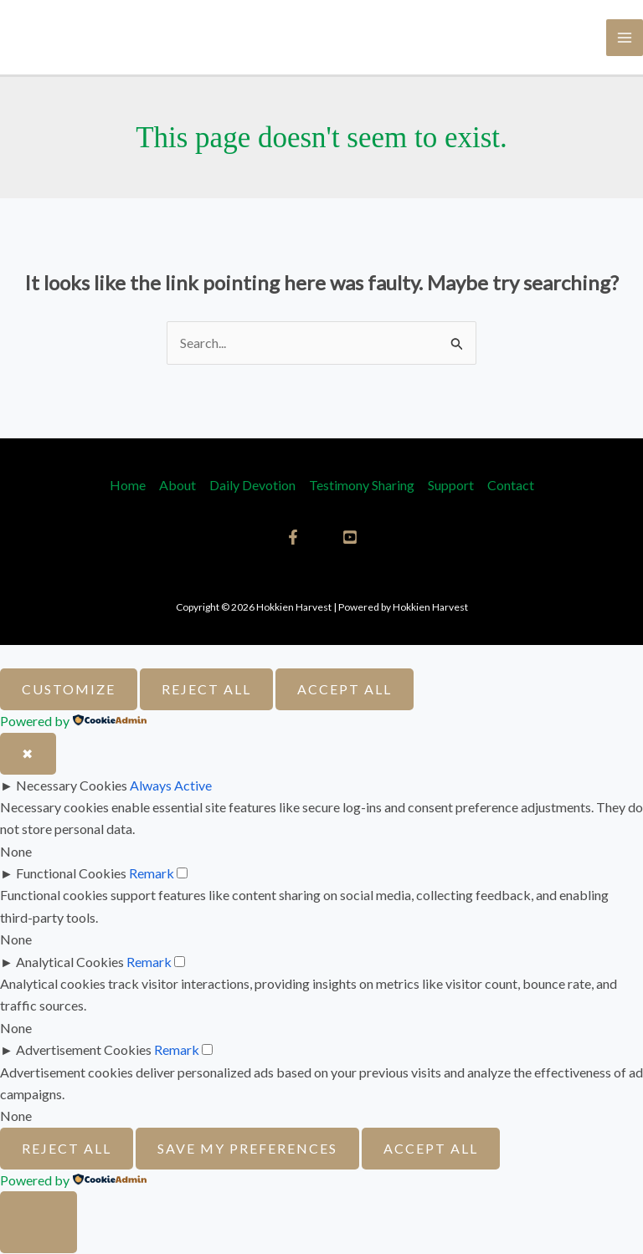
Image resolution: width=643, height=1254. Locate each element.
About (177, 486)
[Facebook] (293, 537)
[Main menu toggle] (624, 37)
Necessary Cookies (71, 786)
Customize (69, 690)
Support (451, 486)
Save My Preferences (247, 1149)
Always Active (171, 786)
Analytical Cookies (70, 962)
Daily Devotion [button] (252, 486)
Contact (510, 486)
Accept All (344, 690)
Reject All (206, 690)
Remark (151, 874)
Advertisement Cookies (84, 1050)
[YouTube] (350, 537)
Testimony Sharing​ (361, 486)
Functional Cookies (71, 874)
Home (128, 486)
